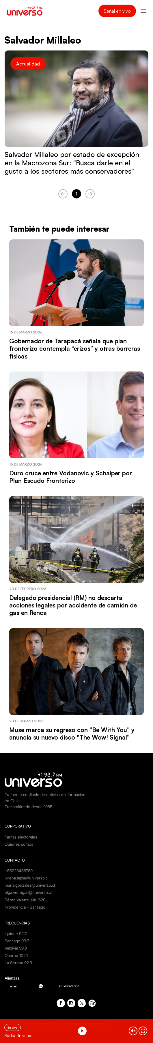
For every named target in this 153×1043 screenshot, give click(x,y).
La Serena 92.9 (18, 962)
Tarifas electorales (21, 836)
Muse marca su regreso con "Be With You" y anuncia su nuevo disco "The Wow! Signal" (72, 733)
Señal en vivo (117, 11)
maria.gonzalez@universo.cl (30, 885)
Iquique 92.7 (16, 933)
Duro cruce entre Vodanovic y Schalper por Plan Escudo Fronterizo (70, 476)
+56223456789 (19, 870)
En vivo (13, 1027)
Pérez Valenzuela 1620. (25, 899)
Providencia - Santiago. (25, 907)
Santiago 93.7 (17, 940)
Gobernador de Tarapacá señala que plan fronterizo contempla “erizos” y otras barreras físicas (74, 348)
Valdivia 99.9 (16, 948)
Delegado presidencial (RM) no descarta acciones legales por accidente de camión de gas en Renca (73, 605)
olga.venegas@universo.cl (28, 892)
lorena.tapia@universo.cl (26, 877)
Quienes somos (19, 844)
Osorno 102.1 (16, 955)
